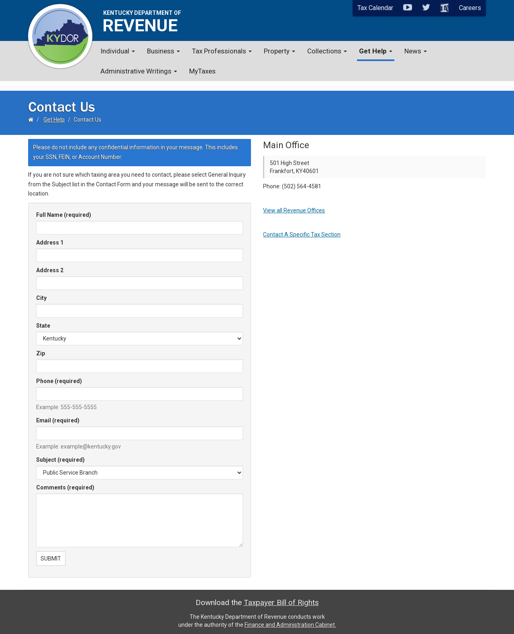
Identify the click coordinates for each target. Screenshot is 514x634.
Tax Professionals (222, 51)
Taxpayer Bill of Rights (281, 597)
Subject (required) (60, 455)
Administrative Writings (138, 71)
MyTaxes (202, 71)
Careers (470, 8)
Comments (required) (65, 482)
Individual (117, 51)
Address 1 (49, 237)
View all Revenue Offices (294, 205)
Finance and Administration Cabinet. (290, 620)
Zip (40, 348)
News (415, 51)
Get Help (375, 51)
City (41, 293)
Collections (327, 51)
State (43, 321)
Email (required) (58, 415)
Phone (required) (59, 376)
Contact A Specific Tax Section (302, 229)
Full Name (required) (63, 210)
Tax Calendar (375, 8)
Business (163, 51)
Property (279, 51)
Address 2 (49, 265)
